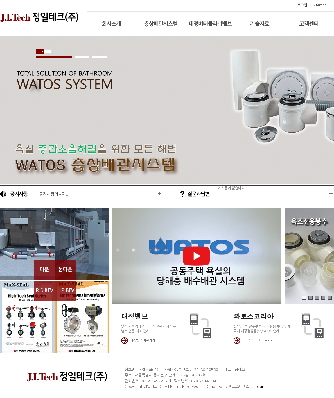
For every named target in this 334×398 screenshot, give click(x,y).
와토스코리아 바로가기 (258, 340)
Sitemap (320, 5)
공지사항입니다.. (53, 194)
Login (258, 386)
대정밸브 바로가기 (142, 340)
